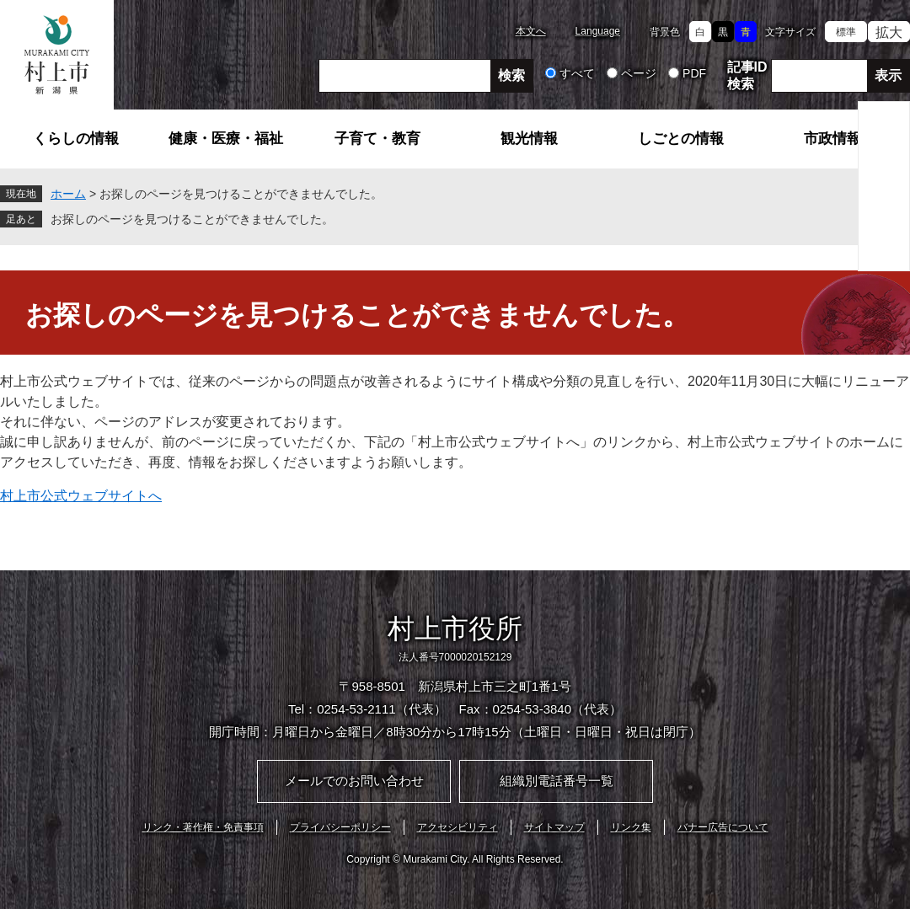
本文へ (531, 31)
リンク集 (631, 827)
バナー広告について (722, 827)
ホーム (68, 194)
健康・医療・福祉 (226, 139)
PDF (694, 73)
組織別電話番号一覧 (556, 780)
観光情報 (529, 139)
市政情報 (832, 139)
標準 (846, 32)
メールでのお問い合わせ (354, 780)
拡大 (888, 32)
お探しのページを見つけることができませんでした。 (192, 219)
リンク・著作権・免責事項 (203, 827)
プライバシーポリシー (340, 827)
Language (597, 31)
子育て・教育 (377, 139)
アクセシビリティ (457, 827)
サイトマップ (554, 827)
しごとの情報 (681, 139)
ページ (638, 73)
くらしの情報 (76, 139)
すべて (577, 73)
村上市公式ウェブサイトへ (81, 496)
